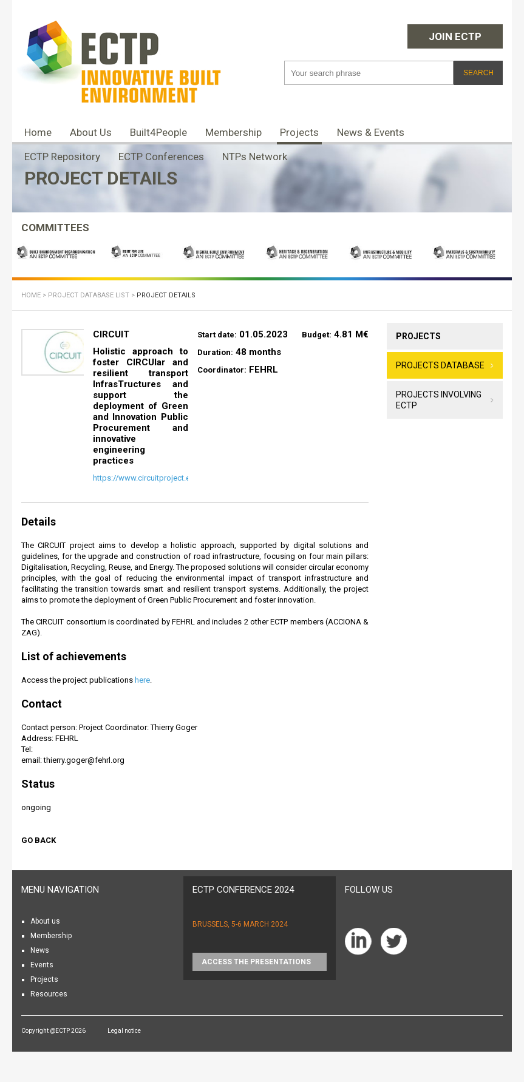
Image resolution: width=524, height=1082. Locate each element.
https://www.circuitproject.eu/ (145, 477)
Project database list (88, 295)
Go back (38, 840)
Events (41, 965)
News (39, 950)
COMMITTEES (55, 227)
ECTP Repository (62, 156)
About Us (91, 132)
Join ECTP (455, 36)
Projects (299, 132)
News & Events (370, 132)
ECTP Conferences (161, 156)
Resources (48, 994)
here (142, 680)
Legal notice (124, 1030)
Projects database (440, 365)
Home (38, 132)
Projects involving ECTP (438, 400)
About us (45, 921)
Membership (233, 132)
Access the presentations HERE (256, 964)
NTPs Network (254, 156)
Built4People (158, 132)
